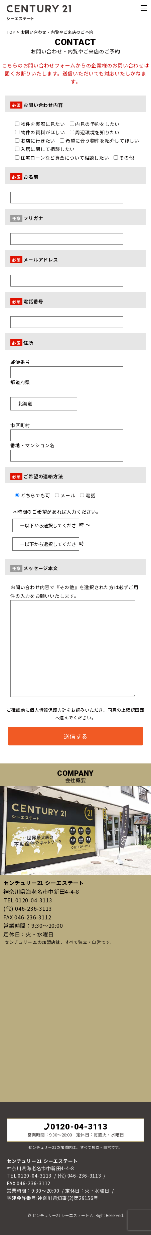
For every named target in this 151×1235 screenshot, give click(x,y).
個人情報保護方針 (48, 710)
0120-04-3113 (75, 1126)
